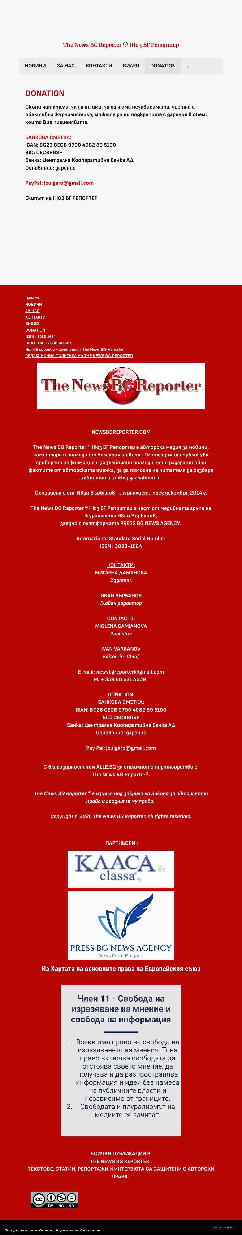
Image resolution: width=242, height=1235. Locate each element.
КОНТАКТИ (99, 65)
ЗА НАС (66, 65)
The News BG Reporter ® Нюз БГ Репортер (121, 45)
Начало (32, 298)
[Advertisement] (121, 243)
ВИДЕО (131, 65)
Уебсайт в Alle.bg (224, 1227)
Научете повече (67, 1230)
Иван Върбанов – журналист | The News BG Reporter (74, 349)
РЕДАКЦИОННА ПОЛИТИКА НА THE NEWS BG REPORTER (79, 356)
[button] (121, 386)
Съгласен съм (90, 1230)
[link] (121, 25)
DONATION (163, 65)
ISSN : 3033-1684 (40, 337)
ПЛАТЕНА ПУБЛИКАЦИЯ (48, 343)
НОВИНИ (35, 65)
